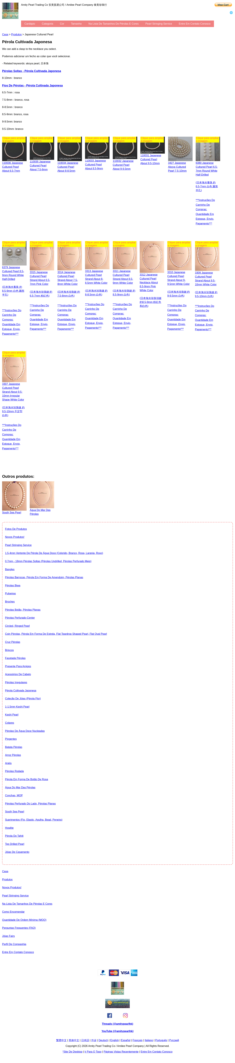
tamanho (76, 23)
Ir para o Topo (93, 1051)
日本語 (85, 1040)
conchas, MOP (14, 795)
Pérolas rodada (14, 771)
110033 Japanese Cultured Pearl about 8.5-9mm (95, 164)
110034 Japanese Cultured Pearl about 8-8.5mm (67, 167)
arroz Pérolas (13, 755)
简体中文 (74, 1040)
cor (62, 23)
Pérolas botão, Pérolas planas (22, 609)
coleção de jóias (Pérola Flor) (23, 698)
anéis (8, 763)
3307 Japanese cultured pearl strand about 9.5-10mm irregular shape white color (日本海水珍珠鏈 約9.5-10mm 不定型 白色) (13, 400)
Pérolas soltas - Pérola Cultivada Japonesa (31, 71)
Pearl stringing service (158, 23)
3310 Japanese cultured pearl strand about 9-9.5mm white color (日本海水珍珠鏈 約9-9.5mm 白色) (178, 284)
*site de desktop (72, 1051)
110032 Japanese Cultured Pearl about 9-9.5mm (123, 165)
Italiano (149, 1040)
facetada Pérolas (15, 658)
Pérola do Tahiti (14, 835)
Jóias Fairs (8, 936)
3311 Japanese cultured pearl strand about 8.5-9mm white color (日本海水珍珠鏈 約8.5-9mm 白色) (124, 283)
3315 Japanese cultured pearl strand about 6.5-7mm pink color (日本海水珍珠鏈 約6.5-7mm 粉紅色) (41, 284)
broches (10, 601)
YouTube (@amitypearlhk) (117, 1031)
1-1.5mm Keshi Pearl (17, 706)
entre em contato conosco (195, 23)
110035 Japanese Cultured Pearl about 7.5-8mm (40, 165)
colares (9, 722)
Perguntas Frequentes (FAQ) (19, 928)
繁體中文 (61, 1040)
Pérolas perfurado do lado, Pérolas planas (30, 803)
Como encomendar (13, 911)
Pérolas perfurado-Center (20, 617)
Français (137, 1040)
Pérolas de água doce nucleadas (25, 731)
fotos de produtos (16, 529)
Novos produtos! (14, 537)
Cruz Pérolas (12, 642)
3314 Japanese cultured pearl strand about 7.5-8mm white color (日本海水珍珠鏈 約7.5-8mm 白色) (68, 284)
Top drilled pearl (14, 844)
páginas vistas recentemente (121, 1051)
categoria (47, 23)
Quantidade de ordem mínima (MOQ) (24, 920)
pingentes (11, 739)
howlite (9, 827)
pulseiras (10, 593)
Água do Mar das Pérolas (20, 787)
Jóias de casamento (17, 852)
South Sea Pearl (14, 811)
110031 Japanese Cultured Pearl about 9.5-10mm (150, 159)
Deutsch (103, 1040)
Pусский (174, 1040)
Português (161, 1040)
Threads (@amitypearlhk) (117, 1023)
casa (5, 34)
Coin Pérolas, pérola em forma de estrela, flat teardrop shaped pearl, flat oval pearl (56, 633)
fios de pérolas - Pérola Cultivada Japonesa (32, 85)
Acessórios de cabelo (18, 674)
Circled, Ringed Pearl (17, 626)
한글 (93, 1040)
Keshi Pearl (11, 714)
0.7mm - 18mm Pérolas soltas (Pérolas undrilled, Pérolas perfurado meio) (48, 561)
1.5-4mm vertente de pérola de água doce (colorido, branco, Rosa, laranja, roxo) (54, 553)
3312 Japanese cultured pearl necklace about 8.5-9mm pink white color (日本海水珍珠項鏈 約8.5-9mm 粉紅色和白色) (150, 290)
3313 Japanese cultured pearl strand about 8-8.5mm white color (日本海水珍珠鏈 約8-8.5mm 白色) (96, 283)
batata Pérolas (13, 747)
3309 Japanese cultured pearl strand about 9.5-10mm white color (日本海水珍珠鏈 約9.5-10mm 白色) (206, 284)
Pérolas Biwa (12, 585)
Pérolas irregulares (16, 682)
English (114, 1040)
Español (125, 1040)
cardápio (29, 23)
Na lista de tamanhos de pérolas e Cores (113, 23)
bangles (10, 569)
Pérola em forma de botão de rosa (26, 779)
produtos (16, 34)
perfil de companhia (14, 944)
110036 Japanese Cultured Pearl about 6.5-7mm (12, 167)
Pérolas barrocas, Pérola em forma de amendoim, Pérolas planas (44, 577)
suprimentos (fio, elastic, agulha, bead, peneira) (33, 819)
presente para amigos (18, 666)
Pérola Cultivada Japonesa (20, 690)
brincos (9, 650)
